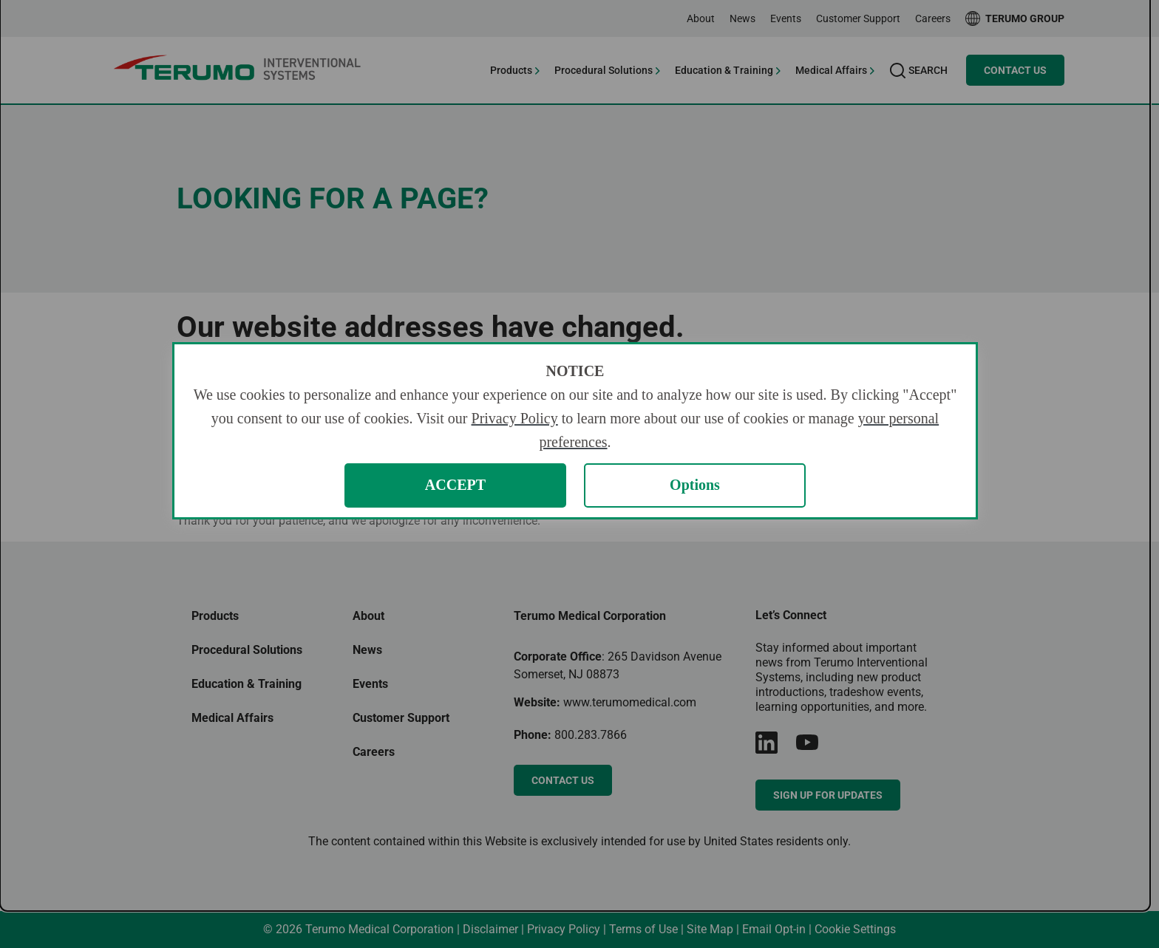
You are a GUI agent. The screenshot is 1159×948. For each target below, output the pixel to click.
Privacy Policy (515, 418)
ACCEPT (455, 485)
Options (695, 485)
